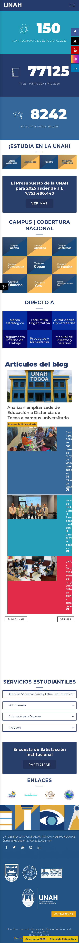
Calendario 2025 (35, 939)
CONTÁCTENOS (63, 914)
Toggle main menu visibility (72, 3)
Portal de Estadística (63, 939)
